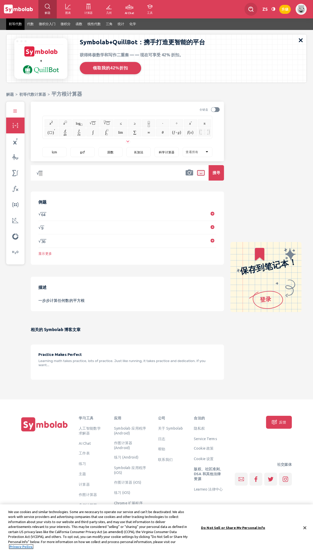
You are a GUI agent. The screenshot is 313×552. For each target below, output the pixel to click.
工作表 (84, 453)
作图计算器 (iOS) (127, 482)
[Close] (304, 530)
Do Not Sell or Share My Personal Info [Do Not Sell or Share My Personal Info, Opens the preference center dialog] (233, 530)
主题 (82, 474)
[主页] (44, 431)
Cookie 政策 (204, 448)
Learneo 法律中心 (208, 489)
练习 (82, 463)
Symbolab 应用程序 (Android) (130, 430)
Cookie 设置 (204, 459)
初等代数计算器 (32, 94)
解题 (10, 94)
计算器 (84, 484)
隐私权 (199, 428)
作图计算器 (88, 495)
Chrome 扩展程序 (128, 503)
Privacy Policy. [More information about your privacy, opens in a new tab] (21, 549)
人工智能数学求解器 (90, 430)
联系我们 (165, 459)
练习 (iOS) (122, 493)
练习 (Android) (126, 457)
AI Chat (85, 443)
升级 (285, 9)
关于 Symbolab (170, 428)
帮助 (161, 449)
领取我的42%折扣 (110, 68)
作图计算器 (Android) (123, 445)
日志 (161, 439)
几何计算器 (88, 505)
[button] (189, 176)
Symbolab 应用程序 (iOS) (130, 469)
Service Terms (205, 439)
